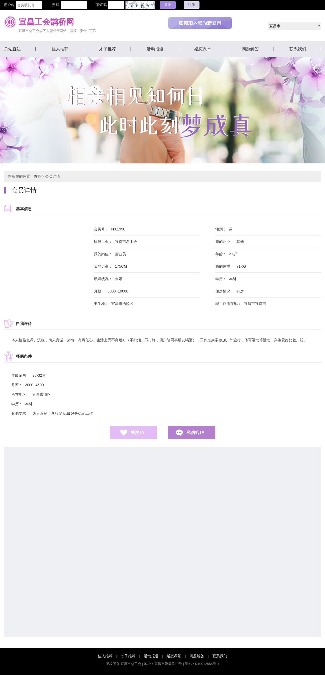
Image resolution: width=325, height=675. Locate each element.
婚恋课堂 (202, 49)
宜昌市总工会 (130, 664)
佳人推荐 (60, 49)
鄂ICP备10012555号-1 (202, 664)
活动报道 (155, 49)
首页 (37, 176)
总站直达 (12, 49)
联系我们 (297, 49)
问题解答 (250, 49)
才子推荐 (107, 49)
